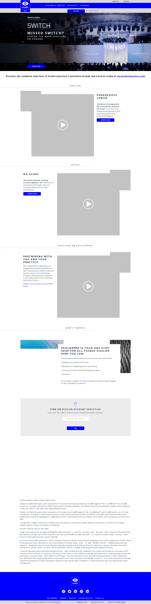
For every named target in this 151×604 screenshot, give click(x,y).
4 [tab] (81, 68)
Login (76, 11)
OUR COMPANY (52, 598)
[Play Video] (62, 125)
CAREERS (63, 598)
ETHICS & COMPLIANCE (116, 602)
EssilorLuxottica (85, 598)
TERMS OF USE (81, 602)
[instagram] (81, 591)
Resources (72, 5)
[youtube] (75, 591)
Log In (75, 479)
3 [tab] (77, 68)
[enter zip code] (75, 419)
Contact (115, 1)
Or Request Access (92, 10)
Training (84, 5)
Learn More (32, 194)
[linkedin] (87, 591)
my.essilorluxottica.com (131, 76)
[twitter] (69, 591)
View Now (36, 66)
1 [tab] (70, 68)
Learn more (105, 120)
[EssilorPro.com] (25, 4)
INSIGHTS (72, 598)
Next (128, 42)
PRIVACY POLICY (97, 602)
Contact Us (81, 383)
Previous (22, 42)
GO (75, 428)
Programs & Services (55, 5)
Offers (126, 1)
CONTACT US (99, 598)
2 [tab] (74, 68)
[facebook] (63, 591)
